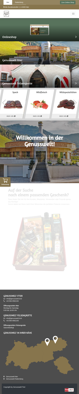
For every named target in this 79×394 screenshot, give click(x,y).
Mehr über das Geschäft (39, 166)
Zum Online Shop (67, 2)
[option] (39, 104)
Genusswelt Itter (11, 377)
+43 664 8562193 (11, 321)
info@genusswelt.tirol (13, 299)
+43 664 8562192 (11, 301)
